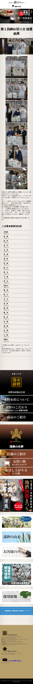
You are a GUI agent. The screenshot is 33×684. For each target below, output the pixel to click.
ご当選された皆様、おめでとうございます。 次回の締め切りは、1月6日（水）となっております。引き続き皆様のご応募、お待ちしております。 (16, 348)
